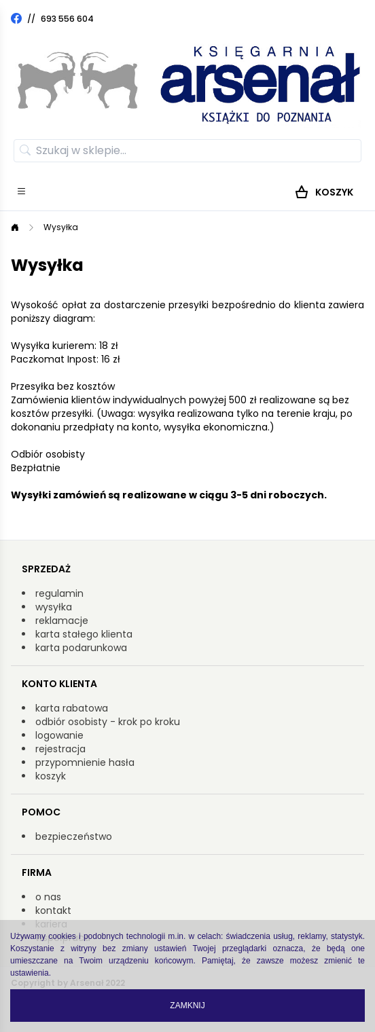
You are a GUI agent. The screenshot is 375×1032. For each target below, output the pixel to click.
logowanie (59, 735)
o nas (48, 897)
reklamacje (61, 620)
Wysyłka (60, 227)
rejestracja (60, 749)
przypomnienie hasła (85, 762)
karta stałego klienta (83, 634)
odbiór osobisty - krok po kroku (107, 722)
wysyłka (53, 607)
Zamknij (187, 1005)
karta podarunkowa (81, 648)
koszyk (50, 776)
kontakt (53, 910)
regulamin (59, 593)
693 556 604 (67, 18)
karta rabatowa (71, 708)
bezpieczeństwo (73, 836)
